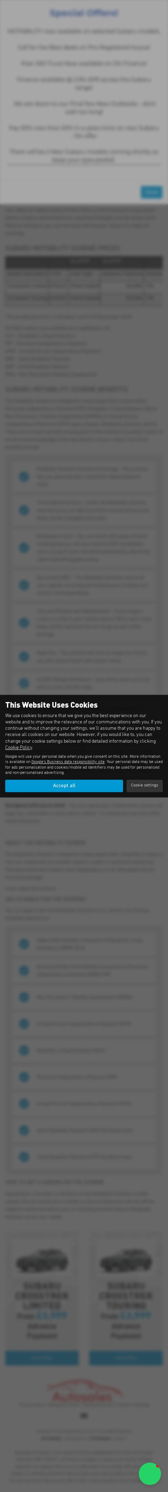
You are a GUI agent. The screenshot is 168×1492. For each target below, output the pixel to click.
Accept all (64, 786)
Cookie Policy (18, 747)
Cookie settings (144, 786)
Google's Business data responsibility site (68, 762)
